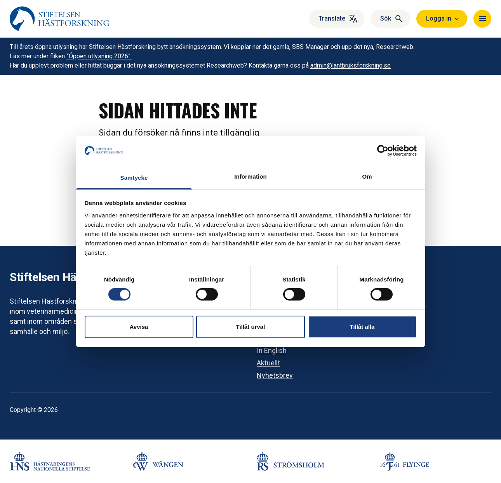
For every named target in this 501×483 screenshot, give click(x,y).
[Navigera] (482, 19)
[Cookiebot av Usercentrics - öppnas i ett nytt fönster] (383, 150)
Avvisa (139, 326)
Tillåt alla (362, 326)
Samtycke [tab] (134, 177)
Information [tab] (250, 176)
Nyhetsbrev (275, 375)
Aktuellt (268, 363)
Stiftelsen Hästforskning (73, 277)
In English (272, 350)
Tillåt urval (250, 326)
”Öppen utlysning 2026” (99, 56)
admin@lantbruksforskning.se (350, 65)
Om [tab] (367, 176)
